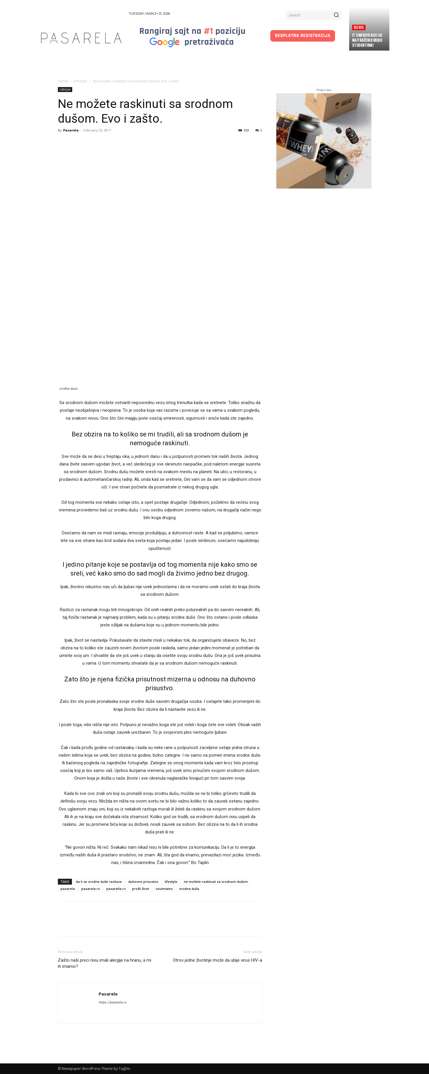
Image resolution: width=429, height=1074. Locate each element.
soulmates (164, 888)
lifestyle (171, 881)
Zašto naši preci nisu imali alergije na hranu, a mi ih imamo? (104, 963)
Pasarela (71, 130)
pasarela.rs (90, 888)
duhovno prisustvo (143, 881)
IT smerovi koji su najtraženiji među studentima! (367, 40)
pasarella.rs (116, 888)
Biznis (359, 27)
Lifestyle (80, 81)
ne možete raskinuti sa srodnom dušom (216, 881)
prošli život (140, 888)
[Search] (336, 15)
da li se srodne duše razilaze (99, 881)
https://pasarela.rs (112, 1002)
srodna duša (189, 888)
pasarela (67, 888)
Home (63, 81)
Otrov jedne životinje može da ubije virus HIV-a (217, 960)
